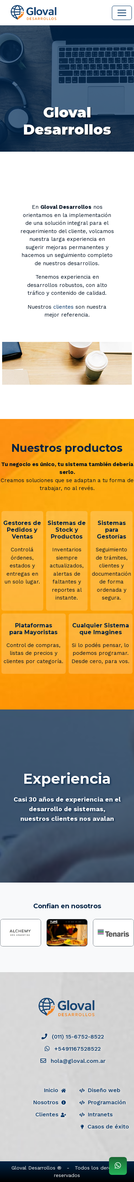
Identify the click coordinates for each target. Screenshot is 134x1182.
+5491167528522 (73, 1048)
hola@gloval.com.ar (72, 1060)
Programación (102, 1102)
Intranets (96, 1114)
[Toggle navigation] (122, 13)
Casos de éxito (104, 1126)
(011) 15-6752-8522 (72, 1036)
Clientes (51, 1114)
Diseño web (99, 1090)
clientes (63, 307)
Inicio (55, 1090)
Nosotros (50, 1102)
